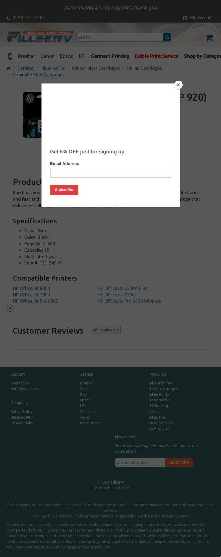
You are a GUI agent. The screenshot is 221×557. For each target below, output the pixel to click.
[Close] (178, 85)
